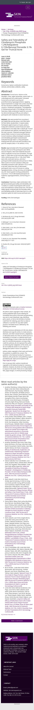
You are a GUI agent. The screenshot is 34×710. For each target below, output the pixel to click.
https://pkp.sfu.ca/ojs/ (9, 360)
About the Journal (8, 666)
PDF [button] (5, 248)
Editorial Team (7, 669)
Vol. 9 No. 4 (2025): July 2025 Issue (14, 31)
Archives (10, 29)
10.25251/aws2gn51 (11, 272)
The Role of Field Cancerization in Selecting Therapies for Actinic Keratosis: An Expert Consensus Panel (17, 510)
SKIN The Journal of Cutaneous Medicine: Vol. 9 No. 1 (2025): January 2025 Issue (18, 414)
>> (14, 614)
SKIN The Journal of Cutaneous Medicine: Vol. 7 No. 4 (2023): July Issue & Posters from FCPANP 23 (18, 564)
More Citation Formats (12, 277)
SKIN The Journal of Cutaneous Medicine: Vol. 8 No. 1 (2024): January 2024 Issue (17, 475)
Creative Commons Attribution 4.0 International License (17, 308)
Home (3, 29)
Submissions (7, 672)
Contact (5, 675)
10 (11, 614)
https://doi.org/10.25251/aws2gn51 (15, 258)
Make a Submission (17, 621)
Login (28, 2)
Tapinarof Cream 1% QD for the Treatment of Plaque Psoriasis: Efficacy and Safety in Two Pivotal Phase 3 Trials (18, 490)
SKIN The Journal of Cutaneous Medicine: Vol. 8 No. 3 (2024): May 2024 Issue (18, 514)
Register (23, 2)
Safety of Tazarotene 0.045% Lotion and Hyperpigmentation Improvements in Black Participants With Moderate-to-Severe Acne (18, 557)
